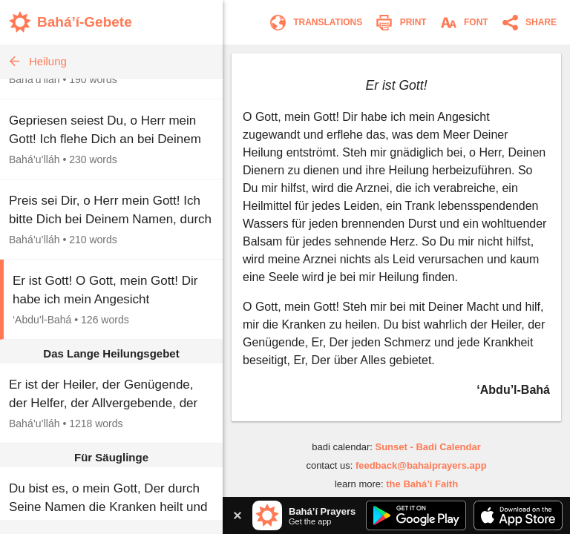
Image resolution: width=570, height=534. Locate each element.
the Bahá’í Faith (422, 484)
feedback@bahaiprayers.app (421, 465)
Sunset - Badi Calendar (427, 446)
